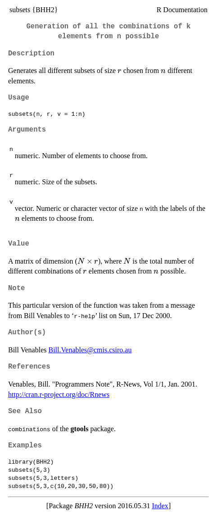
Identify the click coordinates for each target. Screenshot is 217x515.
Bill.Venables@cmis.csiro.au (89, 350)
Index (160, 506)
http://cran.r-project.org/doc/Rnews (58, 394)
